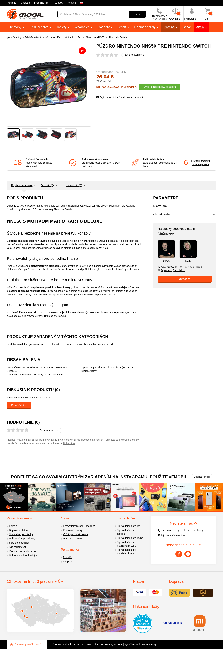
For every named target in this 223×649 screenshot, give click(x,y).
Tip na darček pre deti (129, 526)
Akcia (200, 27)
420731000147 (180, 266)
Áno (214, 214)
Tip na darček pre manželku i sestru (126, 544)
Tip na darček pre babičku (126, 532)
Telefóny (16, 27)
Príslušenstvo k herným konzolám (43, 37)
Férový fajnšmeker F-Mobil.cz (79, 526)
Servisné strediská (19, 542)
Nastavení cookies (73, 538)
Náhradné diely (145, 27)
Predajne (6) (41, 2)
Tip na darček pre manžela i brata (126, 551)
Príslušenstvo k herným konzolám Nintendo (90, 344)
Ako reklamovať (17, 546)
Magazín (25, 2)
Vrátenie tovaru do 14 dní (22, 551)
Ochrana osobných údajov (23, 555)
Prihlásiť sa (69, 443)
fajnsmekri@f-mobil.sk (171, 270)
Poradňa (11, 2)
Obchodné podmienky (21, 534)
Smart (122, 27)
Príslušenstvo (39, 27)
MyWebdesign (149, 644)
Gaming (169, 27)
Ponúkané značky (72, 530)
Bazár (187, 27)
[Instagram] (187, 554)
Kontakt (72, 2)
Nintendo (69, 37)
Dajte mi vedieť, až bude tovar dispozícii (119, 97)
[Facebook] (178, 554)
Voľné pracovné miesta (75, 534)
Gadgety (104, 27)
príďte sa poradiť (200, 164)
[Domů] (8, 37)
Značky (59, 2)
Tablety (61, 27)
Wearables (82, 27)
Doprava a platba (18, 530)
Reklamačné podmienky (22, 538)
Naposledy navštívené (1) (26, 644)
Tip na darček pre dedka (130, 538)
